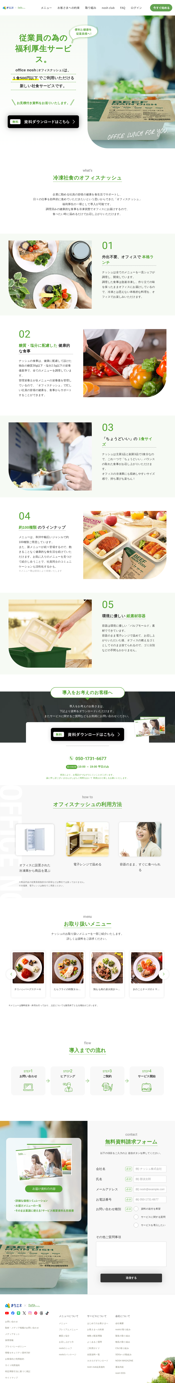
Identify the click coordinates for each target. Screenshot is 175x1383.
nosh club (108, 8)
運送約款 (119, 1367)
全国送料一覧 (93, 1354)
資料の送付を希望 (147, 1208)
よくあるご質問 (94, 1342)
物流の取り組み (122, 1342)
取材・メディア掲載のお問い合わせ (22, 1328)
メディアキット (12, 1334)
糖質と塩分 (64, 1336)
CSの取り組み (122, 1348)
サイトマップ (11, 1378)
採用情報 (9, 1340)
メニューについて (68, 1316)
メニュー (46, 8)
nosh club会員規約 (96, 1367)
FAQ (122, 8)
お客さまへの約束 (68, 8)
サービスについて (97, 1316)
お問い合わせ (11, 1321)
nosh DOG (120, 1373)
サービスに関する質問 (149, 1217)
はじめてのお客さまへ (97, 1323)
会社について (122, 1316)
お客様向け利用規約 (14, 1359)
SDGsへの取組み (123, 1354)
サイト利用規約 (12, 1365)
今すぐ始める (161, 8)
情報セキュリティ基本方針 (17, 1352)
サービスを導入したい (149, 1225)
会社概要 (119, 1323)
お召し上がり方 (66, 1342)
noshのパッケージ (67, 1354)
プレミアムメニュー (68, 1329)
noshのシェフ (65, 1348)
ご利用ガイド (93, 1348)
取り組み (90, 8)
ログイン (136, 8)
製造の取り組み (122, 1336)
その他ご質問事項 (131, 1251)
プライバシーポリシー (15, 1346)
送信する (131, 1277)
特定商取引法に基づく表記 (17, 1371)
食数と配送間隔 (94, 1336)
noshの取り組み (123, 1329)
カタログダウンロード (97, 1360)
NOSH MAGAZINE (124, 1360)
